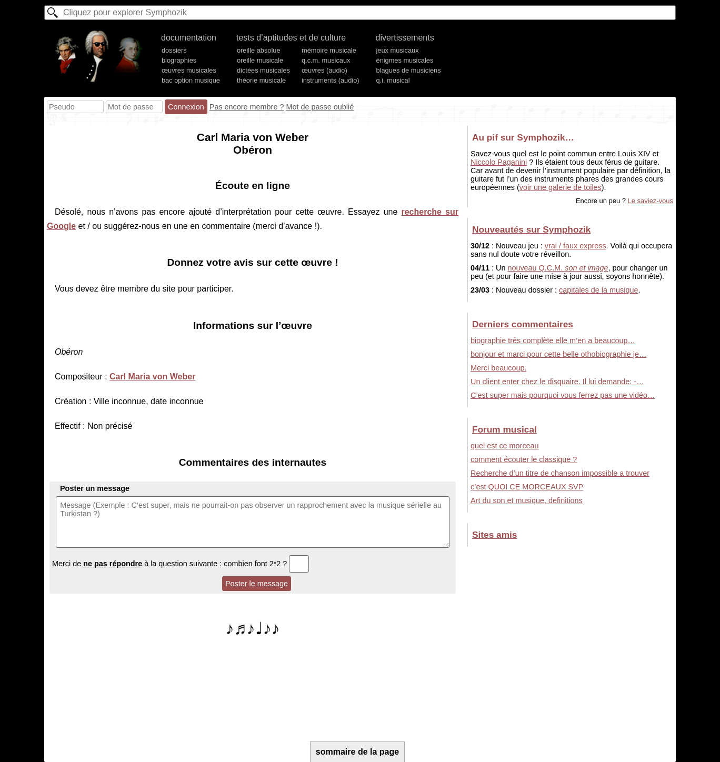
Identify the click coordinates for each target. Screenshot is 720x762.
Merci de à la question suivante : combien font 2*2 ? (180, 563)
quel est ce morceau (505, 446)
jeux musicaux (397, 50)
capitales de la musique (598, 290)
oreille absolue (259, 50)
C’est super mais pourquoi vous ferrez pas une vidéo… (563, 395)
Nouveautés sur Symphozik (531, 229)
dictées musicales (263, 70)
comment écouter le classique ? (524, 459)
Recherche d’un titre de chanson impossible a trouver (560, 473)
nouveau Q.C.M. (557, 268)
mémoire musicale (329, 50)
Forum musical (504, 429)
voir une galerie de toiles (560, 187)
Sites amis (494, 534)
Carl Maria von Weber (152, 376)
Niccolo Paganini (499, 162)
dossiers (174, 50)
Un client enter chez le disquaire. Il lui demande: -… (557, 381)
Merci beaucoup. (498, 368)
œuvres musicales (189, 70)
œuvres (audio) (324, 70)
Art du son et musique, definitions (527, 500)
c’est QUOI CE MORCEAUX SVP (527, 487)
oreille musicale (260, 60)
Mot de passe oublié (320, 107)
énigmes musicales (405, 60)
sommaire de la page (357, 751)
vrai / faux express (575, 246)
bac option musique (191, 80)
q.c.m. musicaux (326, 60)
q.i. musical (393, 80)
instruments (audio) (330, 80)
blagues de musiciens (408, 70)
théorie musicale (261, 80)
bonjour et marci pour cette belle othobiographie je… (558, 354)
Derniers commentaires (522, 324)
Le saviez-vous (650, 201)
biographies (179, 60)
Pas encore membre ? (246, 107)
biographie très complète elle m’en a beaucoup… (553, 340)
